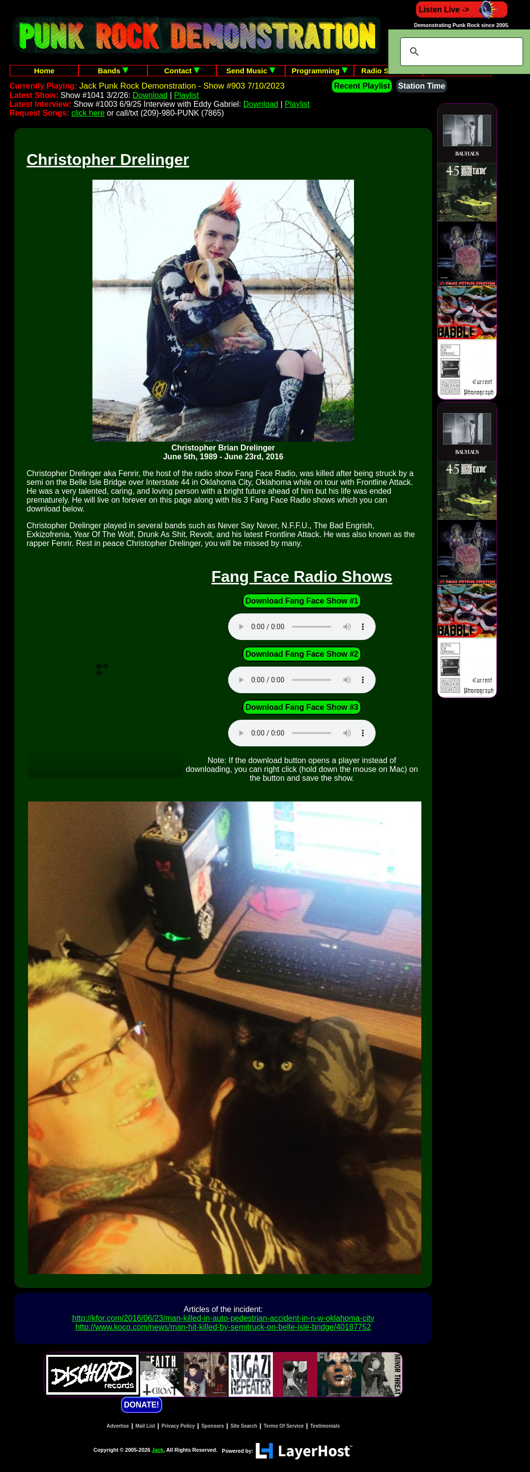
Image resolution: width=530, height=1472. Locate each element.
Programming (320, 70)
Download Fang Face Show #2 (301, 654)
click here (88, 113)
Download (150, 95)
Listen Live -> (462, 9)
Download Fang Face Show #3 (301, 707)
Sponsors (212, 1426)
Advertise (118, 1426)
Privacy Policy (178, 1426)
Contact (182, 70)
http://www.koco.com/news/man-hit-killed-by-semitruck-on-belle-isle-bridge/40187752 (223, 1327)
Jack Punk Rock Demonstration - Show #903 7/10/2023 (182, 86)
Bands (113, 70)
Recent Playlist (362, 86)
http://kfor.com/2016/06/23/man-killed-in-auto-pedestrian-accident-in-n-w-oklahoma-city (223, 1318)
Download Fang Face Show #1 (301, 601)
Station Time (421, 86)
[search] (460, 52)
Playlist (186, 95)
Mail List (145, 1426)
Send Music (250, 70)
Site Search (244, 1426)
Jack (158, 1450)
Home (44, 70)
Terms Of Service (284, 1426)
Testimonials (325, 1426)
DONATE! (141, 1405)
